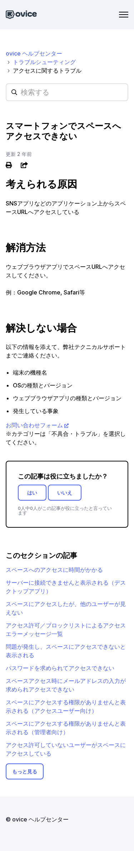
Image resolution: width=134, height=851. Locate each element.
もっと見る (24, 771)
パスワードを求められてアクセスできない (60, 668)
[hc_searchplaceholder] (67, 92)
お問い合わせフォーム (34, 425)
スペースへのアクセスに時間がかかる (54, 569)
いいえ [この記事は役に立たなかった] (64, 493)
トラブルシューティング (44, 62)
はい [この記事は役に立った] (32, 493)
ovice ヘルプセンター (34, 53)
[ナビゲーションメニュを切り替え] (123, 15)
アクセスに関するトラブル (47, 70)
